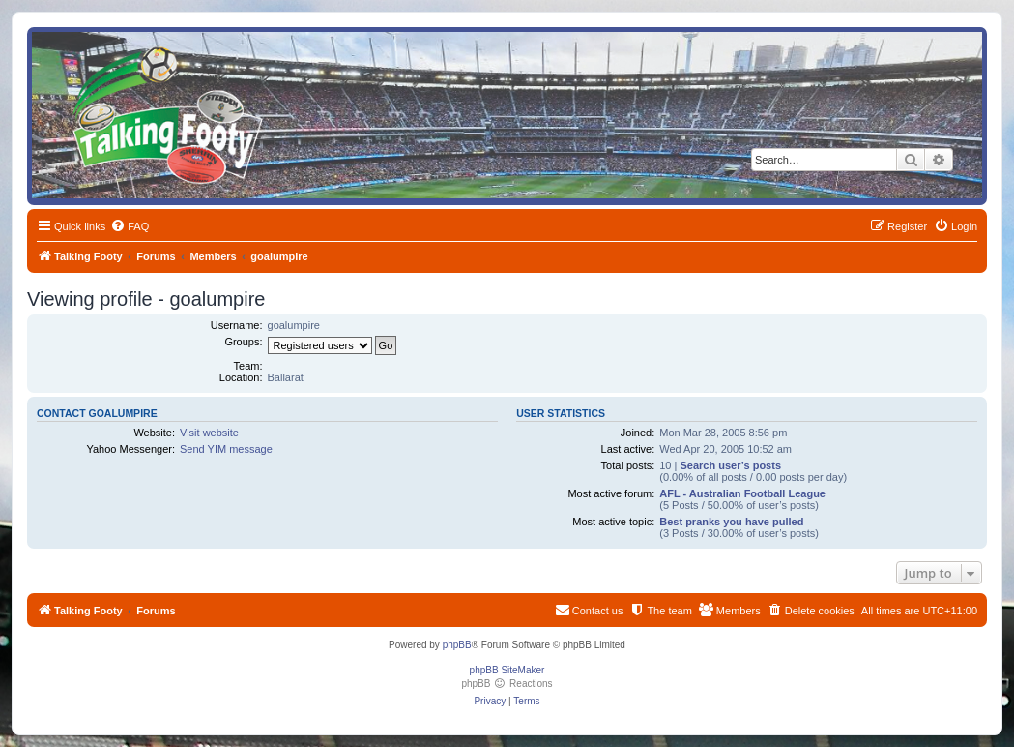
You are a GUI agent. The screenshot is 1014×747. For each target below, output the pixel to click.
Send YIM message (226, 449)
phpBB (457, 645)
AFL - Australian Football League (742, 493)
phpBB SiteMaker (507, 670)
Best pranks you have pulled (731, 521)
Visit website (209, 432)
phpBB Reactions (506, 683)
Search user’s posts (730, 465)
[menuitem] (129, 226)
